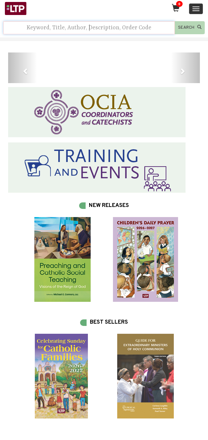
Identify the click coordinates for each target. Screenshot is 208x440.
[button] (22, 67)
